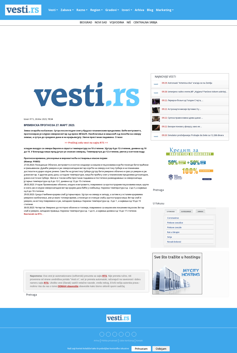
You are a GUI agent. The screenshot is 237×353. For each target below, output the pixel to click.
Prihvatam (141, 349)
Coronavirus (173, 218)
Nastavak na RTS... (33, 214)
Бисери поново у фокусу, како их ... (185, 126)
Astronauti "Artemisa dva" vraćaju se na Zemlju (190, 83)
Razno (80, 10)
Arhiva (139, 10)
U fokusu (171, 211)
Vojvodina (117, 22)
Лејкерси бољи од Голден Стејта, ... (185, 100)
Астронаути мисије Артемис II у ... (184, 109)
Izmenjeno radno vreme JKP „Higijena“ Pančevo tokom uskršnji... (197, 91)
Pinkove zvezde (174, 227)
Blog (150, 10)
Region (95, 10)
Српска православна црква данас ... (185, 117)
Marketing (163, 10)
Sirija (169, 237)
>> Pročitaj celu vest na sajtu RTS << (86, 142)
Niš (129, 22)
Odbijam (161, 349)
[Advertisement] (118, 50)
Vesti (52, 10)
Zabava (66, 10)
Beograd (86, 22)
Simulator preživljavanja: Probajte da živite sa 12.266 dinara (196, 135)
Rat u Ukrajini (173, 232)
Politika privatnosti (109, 340)
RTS (32, 119)
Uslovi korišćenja (126, 340)
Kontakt (139, 340)
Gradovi (111, 10)
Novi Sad (101, 22)
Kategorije (186, 211)
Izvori (126, 10)
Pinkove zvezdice (175, 222)
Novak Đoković (174, 241)
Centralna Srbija (145, 22)
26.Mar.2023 (41, 119)
